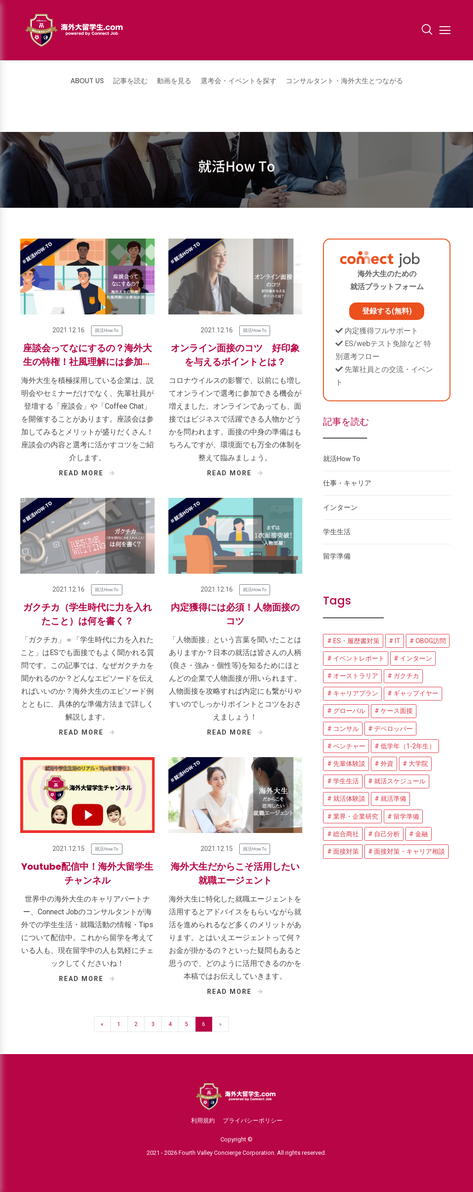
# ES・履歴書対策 (353, 640)
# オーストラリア (352, 675)
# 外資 (384, 763)
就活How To (106, 330)
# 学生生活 (343, 781)
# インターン (413, 658)
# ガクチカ (403, 675)
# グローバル (346, 710)
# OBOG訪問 (428, 640)
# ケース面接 (394, 710)
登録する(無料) (387, 311)
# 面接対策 (343, 851)
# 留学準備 (403, 816)
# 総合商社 (343, 834)
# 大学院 (415, 763)
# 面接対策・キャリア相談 (406, 851)
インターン (340, 507)
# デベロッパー (390, 728)
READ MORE (87, 473)
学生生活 (337, 532)
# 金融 (418, 834)
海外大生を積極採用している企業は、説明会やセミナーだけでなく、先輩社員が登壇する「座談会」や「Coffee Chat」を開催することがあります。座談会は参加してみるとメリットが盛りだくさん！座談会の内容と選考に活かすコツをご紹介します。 (87, 419)
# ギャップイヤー (412, 693)
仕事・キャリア (347, 483)
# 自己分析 (384, 834)
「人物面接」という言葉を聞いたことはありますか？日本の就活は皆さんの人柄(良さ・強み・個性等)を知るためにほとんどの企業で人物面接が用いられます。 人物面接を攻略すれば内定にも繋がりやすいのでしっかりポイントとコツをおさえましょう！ (235, 678)
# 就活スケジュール (397, 781)
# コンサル (343, 728)
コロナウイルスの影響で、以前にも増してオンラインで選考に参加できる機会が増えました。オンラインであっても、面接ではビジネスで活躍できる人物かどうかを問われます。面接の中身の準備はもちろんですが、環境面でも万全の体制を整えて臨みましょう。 (235, 419)
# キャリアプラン (352, 693)
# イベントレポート (356, 658)
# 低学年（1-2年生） (405, 746)
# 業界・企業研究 (352, 816)
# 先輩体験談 (346, 763)
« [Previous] (102, 1024)
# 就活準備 (390, 798)
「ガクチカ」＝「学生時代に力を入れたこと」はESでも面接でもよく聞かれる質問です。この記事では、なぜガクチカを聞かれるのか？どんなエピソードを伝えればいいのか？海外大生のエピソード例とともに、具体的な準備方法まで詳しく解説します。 (87, 678)
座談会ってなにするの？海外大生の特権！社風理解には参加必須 (87, 362)
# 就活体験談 (346, 798)
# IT (394, 640)
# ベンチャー (346, 746)
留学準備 (337, 556)
